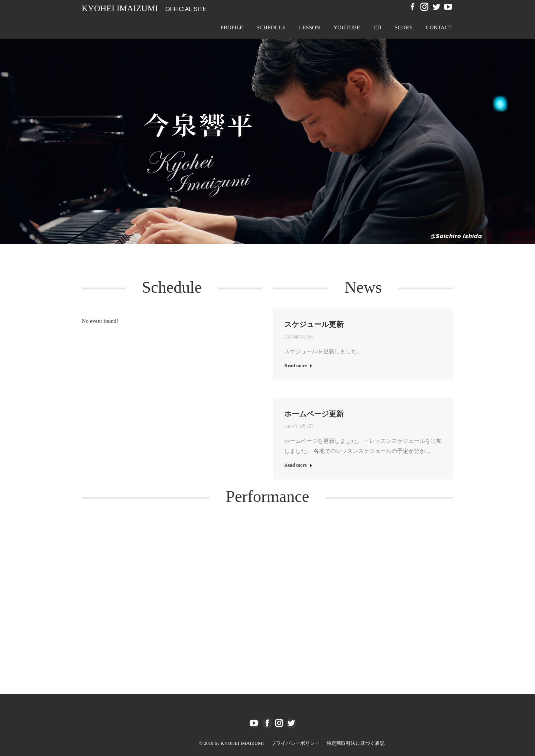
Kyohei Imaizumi (120, 8)
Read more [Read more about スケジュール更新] (298, 365)
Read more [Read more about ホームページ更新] (298, 465)
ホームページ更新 (314, 414)
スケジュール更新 (314, 324)
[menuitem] (232, 27)
